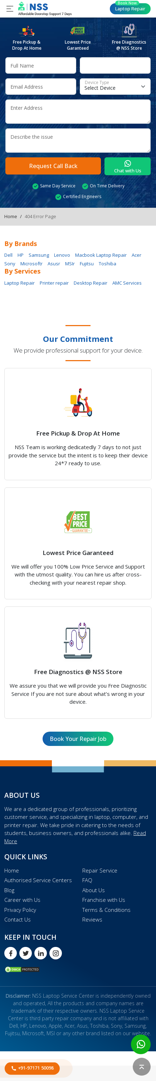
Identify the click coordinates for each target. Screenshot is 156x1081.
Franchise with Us (103, 899)
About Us (93, 890)
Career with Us (22, 899)
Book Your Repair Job (78, 739)
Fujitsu (87, 263)
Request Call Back (53, 166)
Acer (136, 255)
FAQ (87, 880)
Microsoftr (31, 263)
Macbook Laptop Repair (101, 255)
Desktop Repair (90, 283)
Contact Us (17, 919)
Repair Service (99, 870)
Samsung (39, 255)
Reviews (92, 919)
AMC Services (127, 283)
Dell (8, 255)
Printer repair (54, 283)
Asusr (54, 263)
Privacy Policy (20, 909)
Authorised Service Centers (38, 880)
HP (21, 255)
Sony (9, 263)
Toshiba (107, 263)
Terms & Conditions (106, 909)
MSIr (70, 263)
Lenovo (62, 255)
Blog (9, 890)
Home (10, 216)
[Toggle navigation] (9, 8)
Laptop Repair (130, 7)
